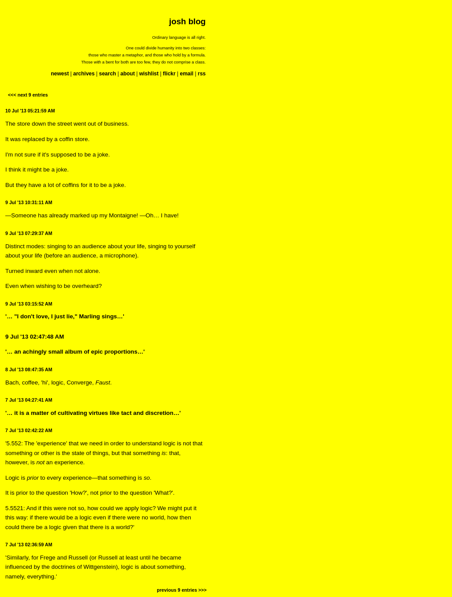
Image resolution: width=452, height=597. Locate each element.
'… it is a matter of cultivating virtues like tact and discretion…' (93, 413)
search (107, 74)
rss (202, 74)
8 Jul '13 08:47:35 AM (28, 369)
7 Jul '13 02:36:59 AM (28, 544)
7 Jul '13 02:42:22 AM (28, 430)
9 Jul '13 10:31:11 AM (28, 202)
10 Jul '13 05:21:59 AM (30, 110)
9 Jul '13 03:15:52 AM (28, 303)
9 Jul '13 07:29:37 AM (28, 233)
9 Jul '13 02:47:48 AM (34, 336)
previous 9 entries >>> (182, 590)
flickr (169, 74)
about (128, 74)
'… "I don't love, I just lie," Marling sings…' (64, 316)
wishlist (148, 74)
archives (84, 74)
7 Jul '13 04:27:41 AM (28, 400)
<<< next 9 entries (28, 94)
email (186, 74)
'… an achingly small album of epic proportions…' (75, 351)
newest (60, 74)
